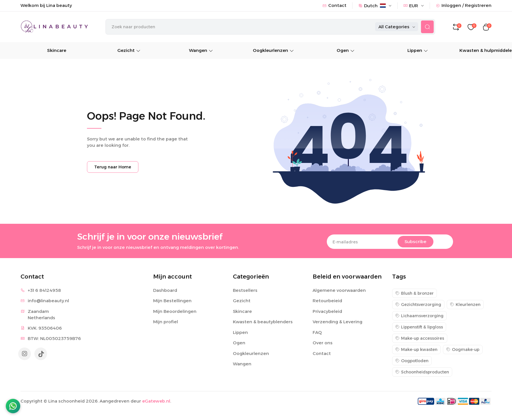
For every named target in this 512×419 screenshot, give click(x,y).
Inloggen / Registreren (463, 5)
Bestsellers (245, 290)
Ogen (346, 51)
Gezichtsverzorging (418, 304)
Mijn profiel (165, 322)
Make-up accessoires (419, 338)
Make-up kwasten (416, 349)
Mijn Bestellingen (172, 301)
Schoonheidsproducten (422, 372)
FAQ (317, 332)
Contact (334, 5)
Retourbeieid (327, 301)
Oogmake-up (462, 349)
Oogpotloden (411, 361)
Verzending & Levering (337, 322)
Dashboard (165, 290)
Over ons (323, 343)
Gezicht (128, 51)
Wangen (201, 51)
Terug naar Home (112, 167)
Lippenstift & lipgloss (419, 327)
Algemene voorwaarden (339, 290)
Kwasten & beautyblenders (263, 322)
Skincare (56, 51)
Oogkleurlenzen (273, 51)
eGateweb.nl (156, 401)
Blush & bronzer (414, 293)
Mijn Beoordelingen (174, 311)
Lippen (417, 51)
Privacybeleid (327, 311)
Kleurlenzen (465, 304)
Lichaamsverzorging (419, 316)
